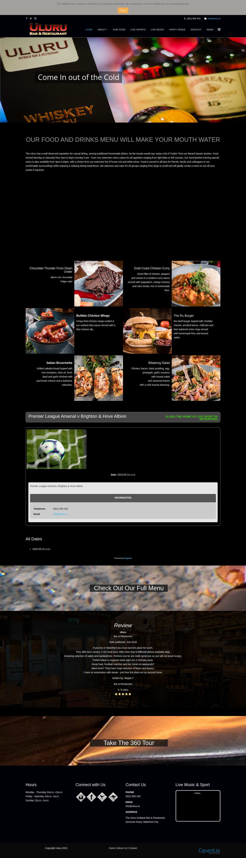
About (102, 29)
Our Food (119, 29)
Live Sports (138, 29)
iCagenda (128, 558)
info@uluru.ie (214, 18)
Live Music (157, 29)
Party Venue (177, 29)
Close (123, 10)
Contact (196, 29)
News (210, 29)
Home (89, 29)
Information (123, 497)
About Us (122, 848)
